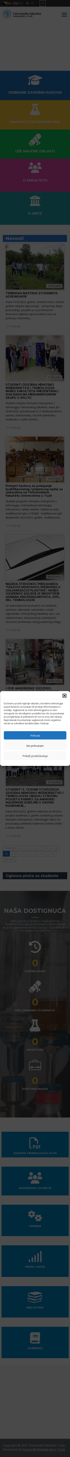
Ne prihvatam (35, 745)
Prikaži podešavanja (35, 755)
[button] (64, 696)
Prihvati (35, 735)
